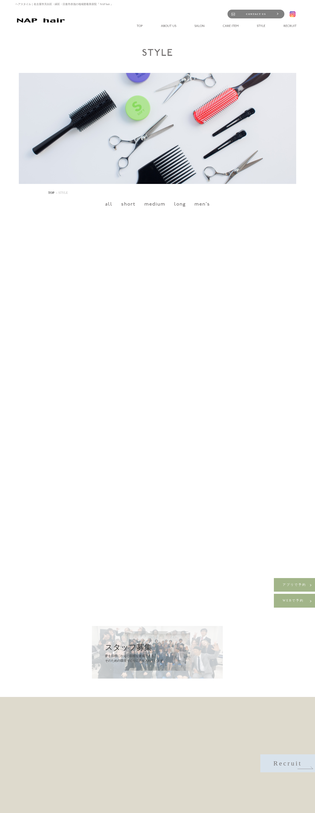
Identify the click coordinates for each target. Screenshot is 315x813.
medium (154, 204)
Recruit (292, 764)
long (180, 204)
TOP (51, 192)
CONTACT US (256, 14)
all (108, 204)
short (128, 204)
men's (202, 204)
